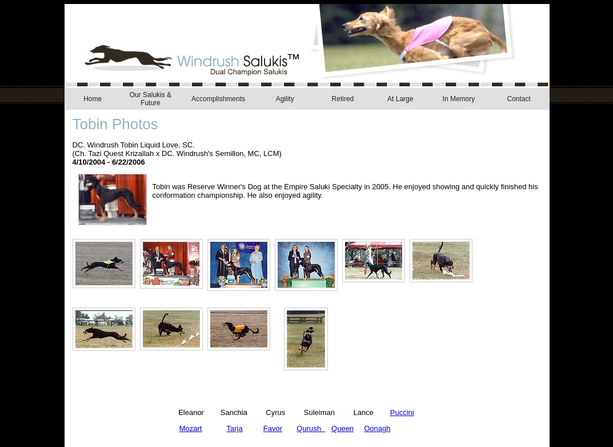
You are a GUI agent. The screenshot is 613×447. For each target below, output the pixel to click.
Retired (343, 99)
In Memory (459, 99)
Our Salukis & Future (150, 99)
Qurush (311, 428)
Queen (342, 428)
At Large (400, 99)
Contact (518, 99)
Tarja (235, 428)
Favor (272, 428)
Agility (285, 99)
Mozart (190, 428)
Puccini (402, 412)
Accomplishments (218, 99)
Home (92, 99)
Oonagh (377, 428)
